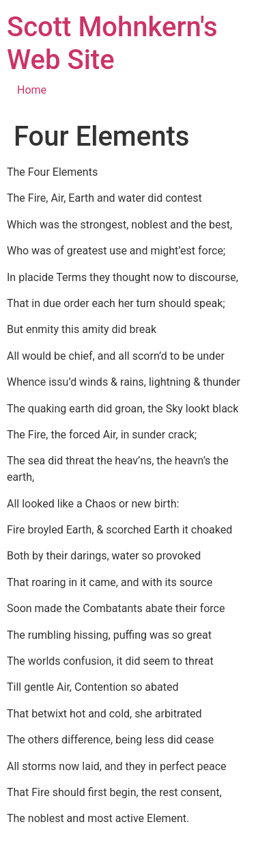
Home (31, 89)
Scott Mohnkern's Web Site (112, 43)
